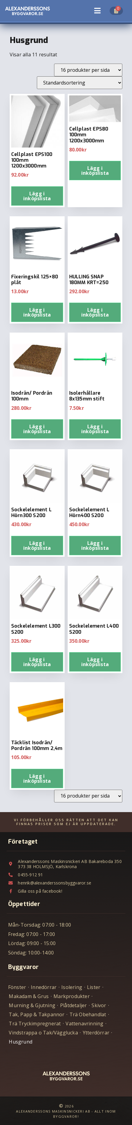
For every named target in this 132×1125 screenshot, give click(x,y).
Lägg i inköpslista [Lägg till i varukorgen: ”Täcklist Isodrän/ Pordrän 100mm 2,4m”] (37, 778)
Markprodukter (71, 996)
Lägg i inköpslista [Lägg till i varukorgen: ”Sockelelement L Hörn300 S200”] (37, 545)
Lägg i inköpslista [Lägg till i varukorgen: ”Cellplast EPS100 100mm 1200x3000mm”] (37, 196)
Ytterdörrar (96, 1032)
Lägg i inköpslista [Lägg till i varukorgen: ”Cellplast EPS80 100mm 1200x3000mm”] (95, 170)
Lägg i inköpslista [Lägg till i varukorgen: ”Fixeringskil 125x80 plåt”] (37, 312)
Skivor (99, 1005)
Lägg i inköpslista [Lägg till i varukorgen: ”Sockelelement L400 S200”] (95, 662)
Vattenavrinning (84, 1023)
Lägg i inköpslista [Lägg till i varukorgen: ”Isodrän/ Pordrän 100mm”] (37, 429)
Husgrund (20, 1041)
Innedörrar (43, 987)
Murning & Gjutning (32, 1005)
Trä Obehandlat (87, 1014)
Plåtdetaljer (73, 1005)
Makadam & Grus (29, 996)
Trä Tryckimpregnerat (35, 1023)
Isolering (71, 987)
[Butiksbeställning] (79, 82)
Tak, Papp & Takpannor (36, 1014)
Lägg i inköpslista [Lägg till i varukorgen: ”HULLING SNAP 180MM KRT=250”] (95, 312)
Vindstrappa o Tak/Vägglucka (43, 1032)
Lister (93, 987)
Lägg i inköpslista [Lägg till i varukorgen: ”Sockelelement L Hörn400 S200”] (95, 545)
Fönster (17, 987)
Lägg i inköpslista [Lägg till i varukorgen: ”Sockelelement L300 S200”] (37, 662)
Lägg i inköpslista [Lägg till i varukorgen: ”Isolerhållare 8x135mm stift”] (95, 429)
